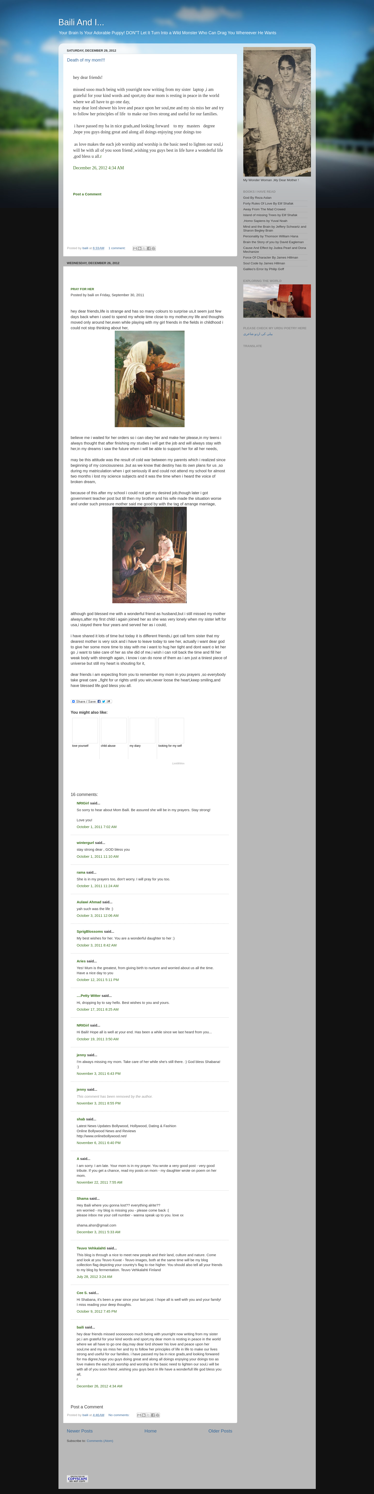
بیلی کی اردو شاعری (258, 334)
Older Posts (220, 1430)
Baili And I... (81, 22)
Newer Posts (80, 1430)
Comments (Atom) (100, 1441)
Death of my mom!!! (86, 60)
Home (150, 1430)
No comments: (119, 1415)
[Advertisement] (123, 1452)
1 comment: (117, 248)
